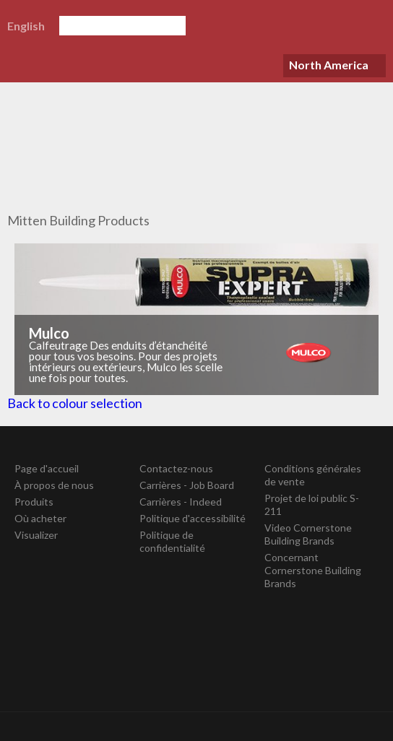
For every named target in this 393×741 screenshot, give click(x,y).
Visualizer (36, 535)
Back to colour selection (74, 403)
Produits (33, 501)
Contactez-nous (176, 468)
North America (328, 65)
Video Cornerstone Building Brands (308, 534)
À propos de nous (54, 485)
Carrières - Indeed (180, 501)
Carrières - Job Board (186, 485)
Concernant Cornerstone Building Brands (312, 570)
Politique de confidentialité (172, 541)
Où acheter (40, 518)
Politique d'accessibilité (192, 518)
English (26, 25)
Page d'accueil (46, 468)
